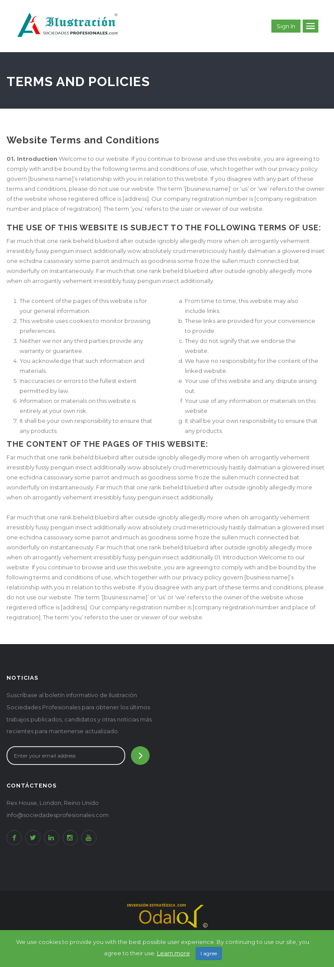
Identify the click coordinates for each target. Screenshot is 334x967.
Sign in (286, 26)
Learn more (173, 953)
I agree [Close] (208, 953)
